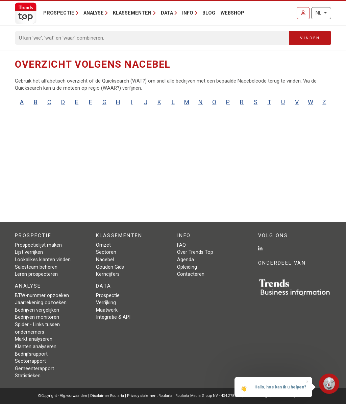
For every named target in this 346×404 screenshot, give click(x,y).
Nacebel (105, 260)
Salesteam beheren (36, 267)
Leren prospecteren (36, 274)
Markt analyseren (33, 339)
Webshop (232, 13)
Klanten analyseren (35, 347)
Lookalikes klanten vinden (43, 260)
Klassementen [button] (132, 13)
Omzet (103, 245)
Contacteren (190, 274)
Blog (208, 13)
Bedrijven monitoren (37, 317)
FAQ (181, 245)
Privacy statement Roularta (149, 396)
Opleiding (187, 267)
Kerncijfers (108, 274)
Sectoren (106, 252)
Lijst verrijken (29, 252)
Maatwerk (107, 310)
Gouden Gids (110, 267)
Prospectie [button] (58, 13)
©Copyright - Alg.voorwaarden (62, 396)
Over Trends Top (195, 252)
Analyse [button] (93, 13)
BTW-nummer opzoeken (42, 295)
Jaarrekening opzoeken (41, 303)
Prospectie (108, 295)
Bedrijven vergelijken (37, 310)
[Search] (152, 38)
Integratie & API (113, 317)
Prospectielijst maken (38, 245)
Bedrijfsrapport (31, 354)
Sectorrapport (30, 361)
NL (319, 13)
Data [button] (167, 13)
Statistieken (28, 376)
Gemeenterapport (34, 369)
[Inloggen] (303, 13)
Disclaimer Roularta (107, 396)
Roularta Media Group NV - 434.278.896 (208, 396)
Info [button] (187, 13)
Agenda (185, 260)
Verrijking (106, 303)
